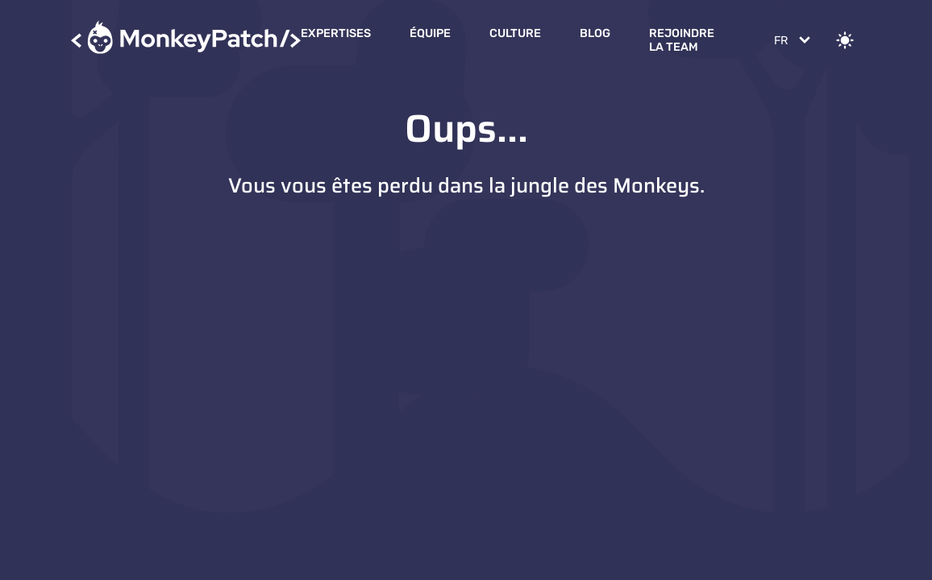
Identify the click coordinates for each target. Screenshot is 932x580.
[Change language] (791, 40)
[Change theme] (845, 40)
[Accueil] (186, 40)
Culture (515, 33)
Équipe (430, 33)
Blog (595, 33)
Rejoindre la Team (681, 40)
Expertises (336, 33)
